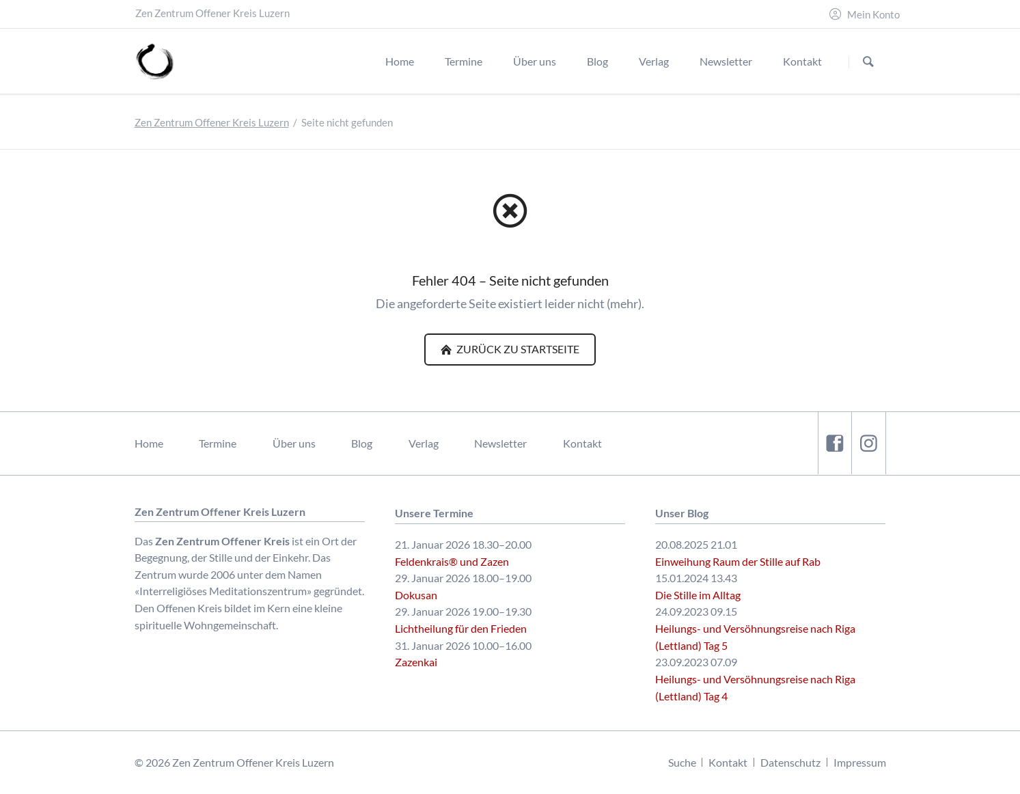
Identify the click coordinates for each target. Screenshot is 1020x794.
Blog (361, 443)
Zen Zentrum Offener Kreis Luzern (212, 122)
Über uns (294, 443)
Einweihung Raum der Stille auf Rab (738, 561)
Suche (682, 762)
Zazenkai (416, 661)
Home (149, 443)
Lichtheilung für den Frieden (461, 628)
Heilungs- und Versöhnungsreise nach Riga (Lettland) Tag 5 (755, 637)
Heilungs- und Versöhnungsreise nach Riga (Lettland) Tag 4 (755, 687)
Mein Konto (873, 14)
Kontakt (582, 443)
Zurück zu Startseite (516, 348)
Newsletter (500, 443)
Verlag (424, 443)
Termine (217, 443)
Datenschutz (790, 762)
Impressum (859, 762)
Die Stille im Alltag (698, 594)
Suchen (868, 61)
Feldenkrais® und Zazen (452, 561)
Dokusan (416, 594)
